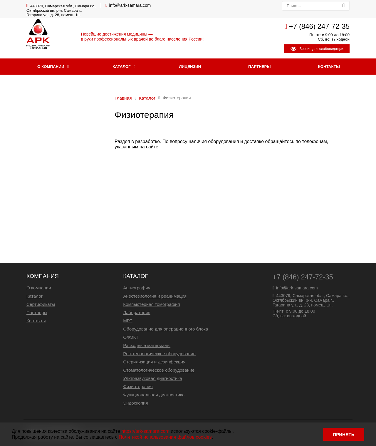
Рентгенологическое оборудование (159, 353)
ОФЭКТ (130, 337)
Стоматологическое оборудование (158, 370)
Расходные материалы (146, 345)
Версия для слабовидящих (317, 49)
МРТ (127, 320)
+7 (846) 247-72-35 (319, 26)
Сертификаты (40, 304)
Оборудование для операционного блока (165, 328)
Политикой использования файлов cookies (165, 437)
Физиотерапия (138, 386)
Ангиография (136, 287)
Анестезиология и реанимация (155, 296)
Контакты (329, 66)
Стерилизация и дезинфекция (154, 361)
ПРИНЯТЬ (343, 434)
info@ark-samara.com (130, 5)
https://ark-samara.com (145, 431)
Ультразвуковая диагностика (152, 378)
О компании (50, 66)
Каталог (121, 66)
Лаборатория (136, 312)
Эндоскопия (135, 402)
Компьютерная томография (151, 304)
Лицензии (190, 66)
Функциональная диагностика (153, 394)
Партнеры (259, 66)
